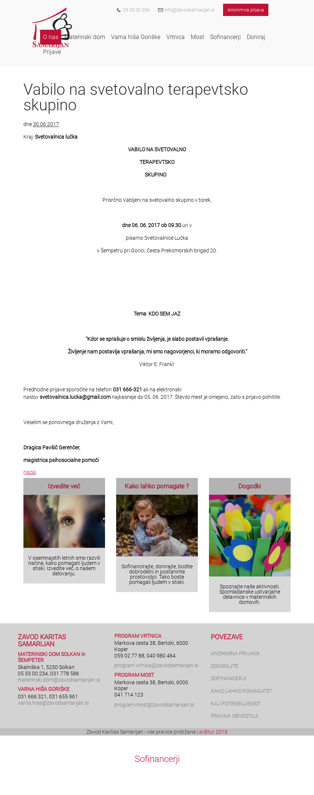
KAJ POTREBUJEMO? (235, 704)
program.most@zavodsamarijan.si (154, 705)
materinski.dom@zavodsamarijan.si (59, 680)
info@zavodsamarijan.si (186, 10)
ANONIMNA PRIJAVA (235, 653)
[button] (50, 37)
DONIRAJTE (224, 666)
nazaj (29, 472)
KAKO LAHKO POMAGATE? (241, 691)
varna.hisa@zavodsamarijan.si (53, 703)
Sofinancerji (157, 759)
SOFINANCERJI (228, 678)
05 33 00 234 (136, 10)
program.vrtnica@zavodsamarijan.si (156, 665)
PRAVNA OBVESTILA (234, 716)
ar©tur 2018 (213, 732)
